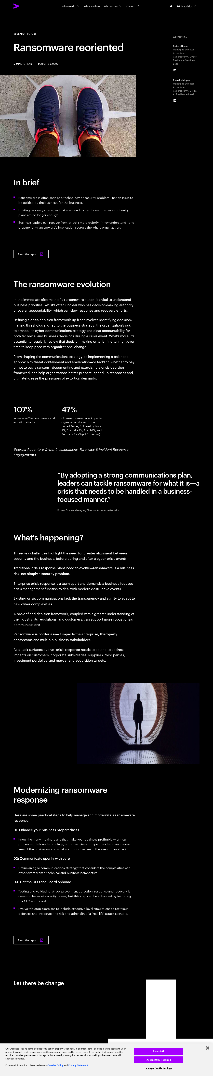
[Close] (207, 1048)
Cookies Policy (55, 1065)
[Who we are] (113, 6)
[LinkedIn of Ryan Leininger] (175, 100)
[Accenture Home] (24, 6)
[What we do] (71, 6)
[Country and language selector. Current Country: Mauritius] (187, 6)
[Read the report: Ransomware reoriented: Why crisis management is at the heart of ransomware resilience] (31, 254)
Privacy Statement (78, 1065)
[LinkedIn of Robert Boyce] (175, 70)
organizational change (68, 346)
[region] (106, 1059)
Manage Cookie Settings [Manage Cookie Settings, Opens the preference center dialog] (158, 1068)
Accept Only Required (159, 1060)
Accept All (159, 1051)
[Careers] (133, 6)
